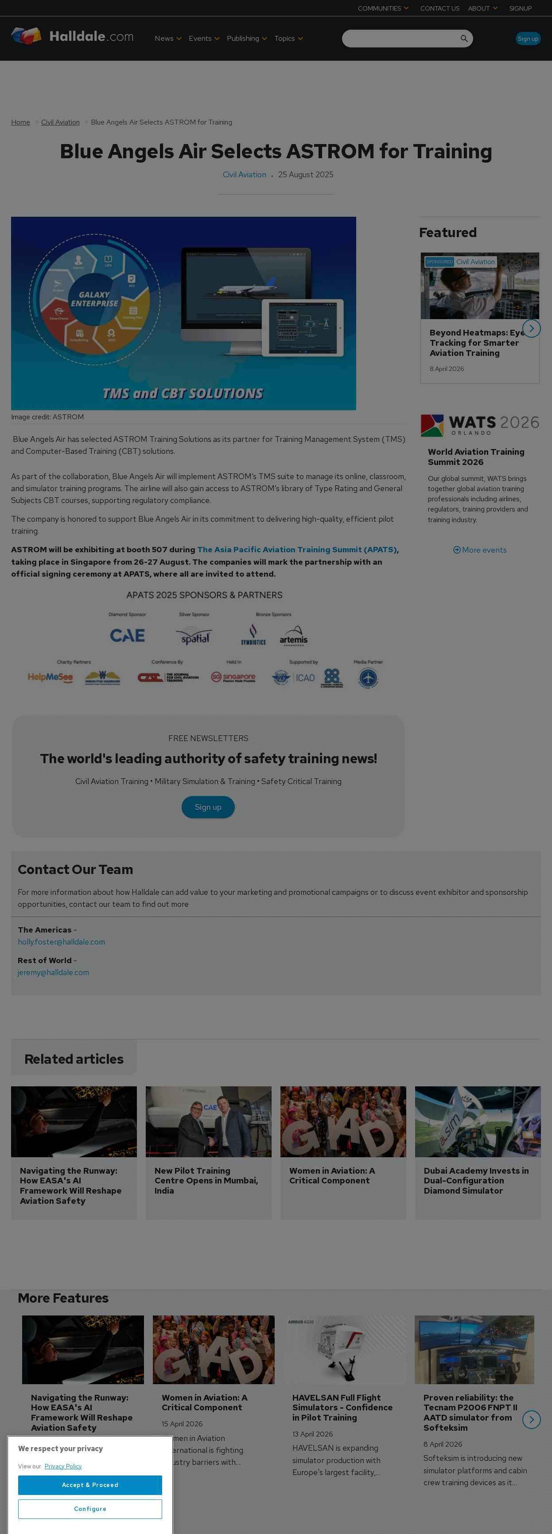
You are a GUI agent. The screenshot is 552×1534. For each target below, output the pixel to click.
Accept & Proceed (90, 1514)
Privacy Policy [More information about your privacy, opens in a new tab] (63, 1496)
